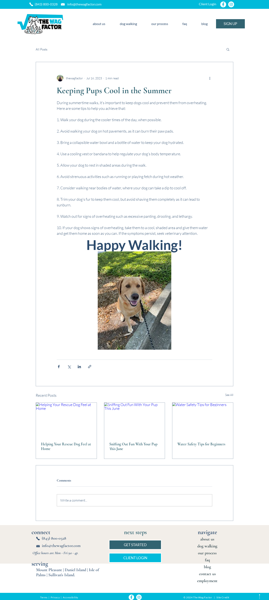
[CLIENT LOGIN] (135, 558)
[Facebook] (223, 4)
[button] (228, 49)
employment (207, 580)
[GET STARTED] (135, 545)
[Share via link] (90, 367)
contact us (207, 573)
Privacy (55, 597)
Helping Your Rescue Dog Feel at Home (66, 446)
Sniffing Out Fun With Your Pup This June (133, 446)
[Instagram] (231, 4)
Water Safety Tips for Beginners (201, 444)
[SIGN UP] (230, 23)
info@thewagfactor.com (84, 4)
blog (207, 566)
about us (207, 539)
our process (207, 553)
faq (207, 560)
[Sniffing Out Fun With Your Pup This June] (134, 420)
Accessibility (70, 597)
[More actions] (209, 78)
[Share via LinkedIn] (79, 367)
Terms (43, 597)
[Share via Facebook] (59, 367)
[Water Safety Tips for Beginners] (202, 420)
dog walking (207, 546)
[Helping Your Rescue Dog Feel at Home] (66, 420)
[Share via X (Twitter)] (69, 367)
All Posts (41, 49)
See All (229, 395)
